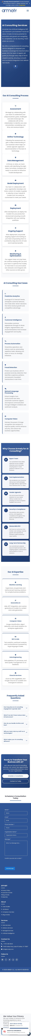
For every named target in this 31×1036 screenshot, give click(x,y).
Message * (8, 839)
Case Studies (5, 906)
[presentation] (16, 863)
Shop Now (22, 5)
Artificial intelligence (7, 933)
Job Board (5, 909)
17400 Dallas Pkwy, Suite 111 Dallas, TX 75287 (14, 946)
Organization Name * (11, 832)
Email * (7, 817)
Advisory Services (7, 928)
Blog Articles (5, 895)
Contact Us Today (15, 781)
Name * (7, 810)
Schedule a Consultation (15, 776)
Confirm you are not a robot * (13, 858)
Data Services (6, 925)
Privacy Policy (5, 890)
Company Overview (7, 912)
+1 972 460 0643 (7, 944)
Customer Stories (6, 893)
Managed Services (7, 930)
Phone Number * (9, 824)
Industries (4, 897)
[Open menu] (28, 10)
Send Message (9, 868)
